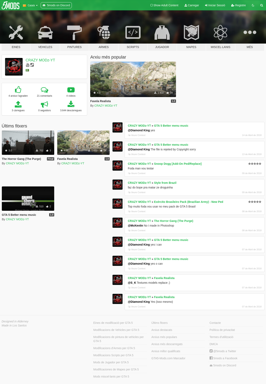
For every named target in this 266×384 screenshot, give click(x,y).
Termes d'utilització (221, 337)
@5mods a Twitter (223, 351)
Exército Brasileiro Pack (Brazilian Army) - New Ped (188, 201)
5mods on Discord (223, 365)
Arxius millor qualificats (166, 351)
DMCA (214, 344)
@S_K (132, 282)
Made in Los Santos (14, 325)
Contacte (215, 322)
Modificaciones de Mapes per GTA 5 (116, 369)
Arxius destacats (162, 330)
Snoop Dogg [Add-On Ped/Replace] (178, 163)
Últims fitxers (160, 322)
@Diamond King (139, 130)
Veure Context (136, 135)
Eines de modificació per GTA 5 (113, 322)
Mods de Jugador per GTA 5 (111, 362)
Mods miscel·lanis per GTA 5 (111, 376)
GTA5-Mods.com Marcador (168, 358)
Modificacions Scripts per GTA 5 (113, 355)
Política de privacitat (222, 330)
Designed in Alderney (15, 321)
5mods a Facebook (223, 358)
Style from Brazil (165, 182)
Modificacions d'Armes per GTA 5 (114, 348)
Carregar (191, 5)
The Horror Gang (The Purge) (173, 220)
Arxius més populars (164, 337)
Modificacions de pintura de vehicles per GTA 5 (118, 339)
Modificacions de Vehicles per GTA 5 (116, 330)
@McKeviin (135, 225)
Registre (238, 5)
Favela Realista (164, 278)
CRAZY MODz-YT (40, 60)
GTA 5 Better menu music (171, 125)
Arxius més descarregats (167, 344)
